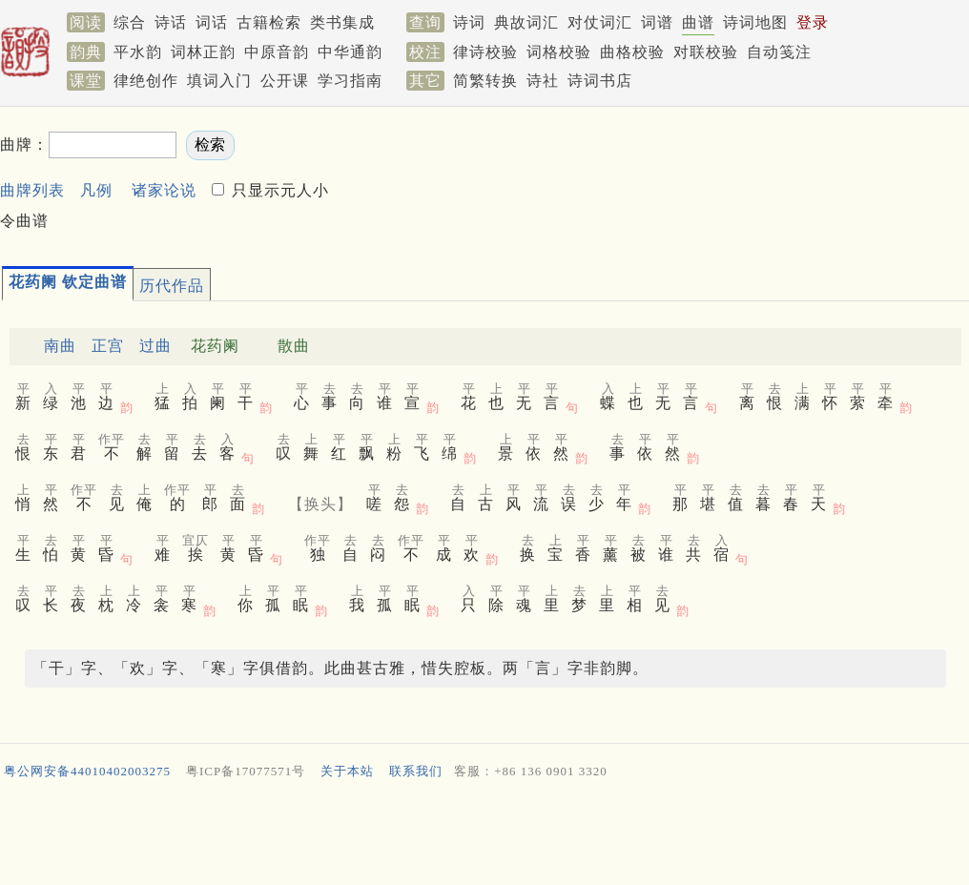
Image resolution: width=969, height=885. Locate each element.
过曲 (155, 346)
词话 (212, 22)
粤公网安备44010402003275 (87, 771)
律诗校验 (485, 52)
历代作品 (171, 286)
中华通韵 (350, 52)
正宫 (108, 346)
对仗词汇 (599, 22)
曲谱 (698, 22)
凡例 (96, 190)
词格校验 (558, 52)
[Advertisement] (484, 836)
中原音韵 (276, 52)
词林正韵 (203, 52)
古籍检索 (269, 22)
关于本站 (347, 771)
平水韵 (137, 52)
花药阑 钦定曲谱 (68, 282)
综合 (129, 22)
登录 (812, 22)
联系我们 (416, 771)
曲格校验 (632, 52)
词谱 (657, 22)
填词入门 (219, 80)
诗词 (469, 22)
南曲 (60, 346)
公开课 (284, 80)
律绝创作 (145, 80)
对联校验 (705, 52)
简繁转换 (485, 80)
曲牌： (24, 144)
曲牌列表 (32, 190)
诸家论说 (164, 190)
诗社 (542, 80)
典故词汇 (526, 22)
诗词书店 (599, 80)
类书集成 (342, 22)
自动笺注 (779, 52)
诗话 (171, 22)
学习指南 (350, 80)
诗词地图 (755, 22)
